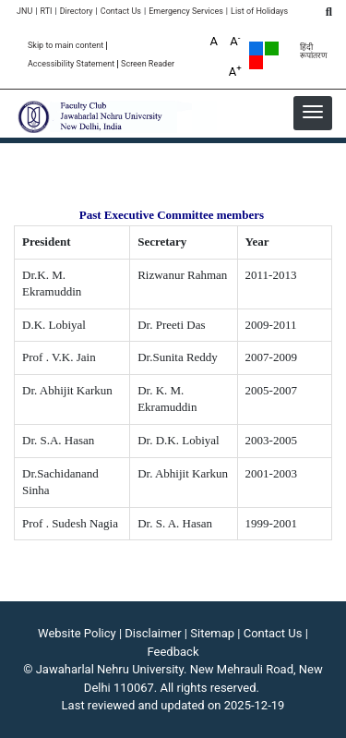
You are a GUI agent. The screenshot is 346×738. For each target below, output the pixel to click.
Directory (76, 11)
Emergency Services (186, 11)
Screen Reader (147, 64)
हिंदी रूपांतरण (314, 51)
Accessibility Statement (71, 64)
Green (272, 48)
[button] (313, 111)
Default (256, 48)
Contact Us (121, 11)
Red (256, 62)
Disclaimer (153, 633)
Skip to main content (65, 46)
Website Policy (77, 633)
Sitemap (212, 633)
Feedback (173, 652)
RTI (46, 11)
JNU (24, 11)
